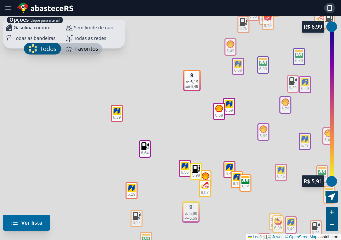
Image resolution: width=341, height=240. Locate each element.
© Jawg (274, 237)
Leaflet (256, 237)
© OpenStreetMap (301, 237)
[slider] (331, 181)
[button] (332, 213)
